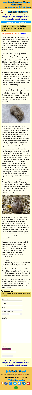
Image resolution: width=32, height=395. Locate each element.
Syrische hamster (23, 18)
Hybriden (18, 19)
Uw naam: (5, 299)
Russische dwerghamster (22, 14)
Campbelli (23, 33)
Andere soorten (10, 19)
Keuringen (24, 19)
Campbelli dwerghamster (9, 16)
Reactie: (4, 318)
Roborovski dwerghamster (23, 16)
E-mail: (4, 303)
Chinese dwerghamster (11, 18)
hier (21, 379)
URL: (3, 307)
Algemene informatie (9, 14)
